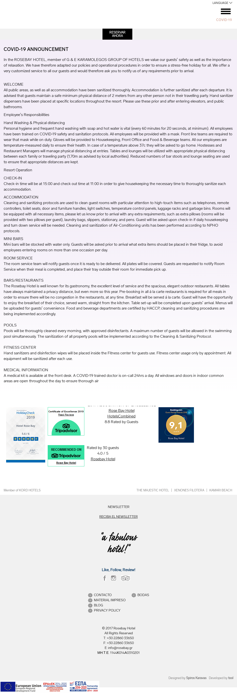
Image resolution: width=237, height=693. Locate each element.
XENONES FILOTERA (189, 490)
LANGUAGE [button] (220, 3)
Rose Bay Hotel (122, 410)
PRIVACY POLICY (107, 610)
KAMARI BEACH (220, 490)
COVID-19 (224, 20)
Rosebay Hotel (103, 459)
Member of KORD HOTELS (22, 490)
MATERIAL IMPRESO (110, 600)
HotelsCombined (121, 416)
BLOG (98, 605)
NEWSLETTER (118, 507)
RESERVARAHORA (117, 34)
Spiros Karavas (196, 678)
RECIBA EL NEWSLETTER (118, 517)
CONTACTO (103, 595)
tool (230, 678)
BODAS (143, 595)
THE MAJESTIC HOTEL (152, 490)
